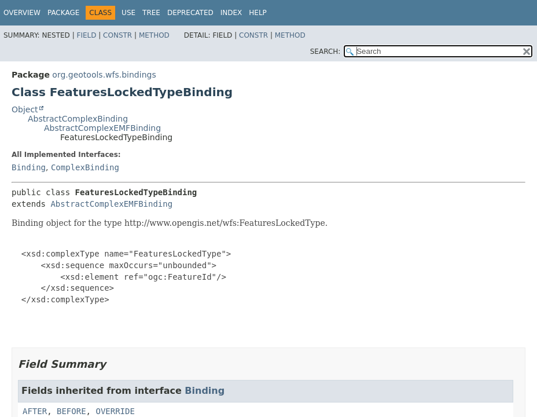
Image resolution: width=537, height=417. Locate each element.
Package (63, 13)
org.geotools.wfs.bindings (104, 74)
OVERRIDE (114, 411)
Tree (151, 13)
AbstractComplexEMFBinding (102, 128)
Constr (117, 35)
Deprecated (190, 13)
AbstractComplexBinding (78, 118)
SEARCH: (325, 51)
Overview (22, 13)
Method (154, 35)
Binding (29, 167)
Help (258, 13)
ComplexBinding (85, 167)
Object (25, 109)
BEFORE (71, 411)
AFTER (35, 411)
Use (128, 13)
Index (231, 13)
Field (86, 35)
